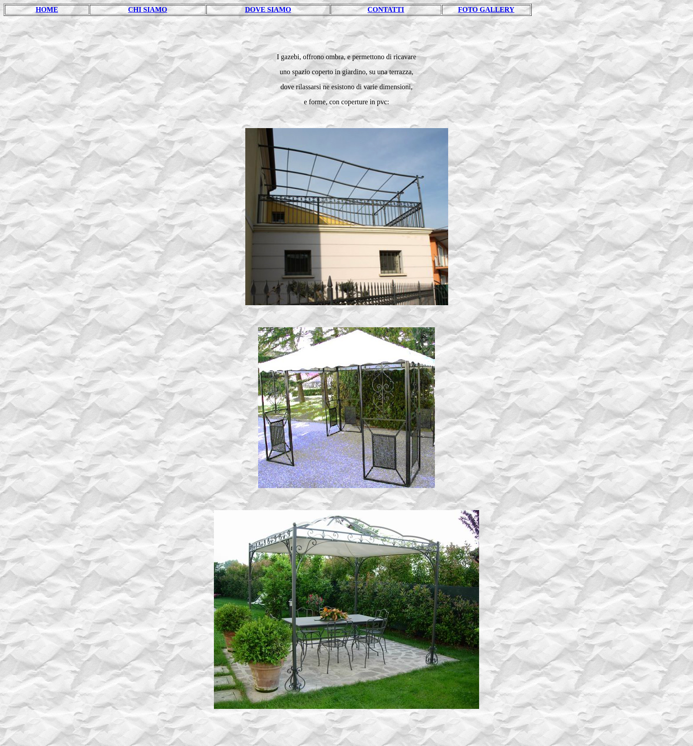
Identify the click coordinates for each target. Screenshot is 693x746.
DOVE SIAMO (268, 9)
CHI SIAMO (147, 9)
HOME (47, 9)
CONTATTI (386, 9)
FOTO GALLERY (486, 9)
